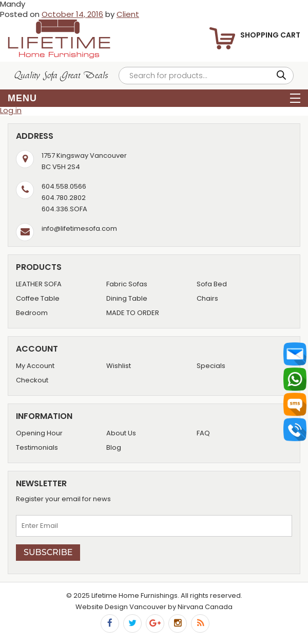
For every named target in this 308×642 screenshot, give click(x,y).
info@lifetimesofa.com (79, 228)
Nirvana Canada (205, 607)
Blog (113, 447)
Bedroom (32, 313)
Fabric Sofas (126, 284)
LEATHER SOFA (39, 284)
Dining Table (126, 298)
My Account (35, 366)
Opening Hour (39, 433)
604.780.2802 (64, 198)
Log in (11, 110)
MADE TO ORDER (132, 313)
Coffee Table (38, 298)
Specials (211, 366)
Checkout (32, 380)
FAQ (203, 433)
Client (128, 14)
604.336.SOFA (64, 209)
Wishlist (118, 366)
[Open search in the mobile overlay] (206, 75)
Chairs (207, 298)
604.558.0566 (64, 186)
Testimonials (37, 447)
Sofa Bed (212, 284)
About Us (121, 433)
